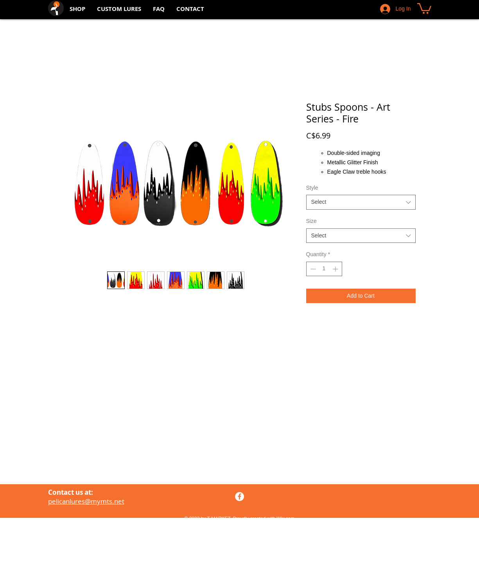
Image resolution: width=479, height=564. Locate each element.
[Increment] (336, 269)
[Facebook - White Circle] (239, 496)
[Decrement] (312, 269)
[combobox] (361, 202)
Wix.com (286, 518)
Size (311, 221)
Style (312, 188)
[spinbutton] (324, 269)
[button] (424, 8)
